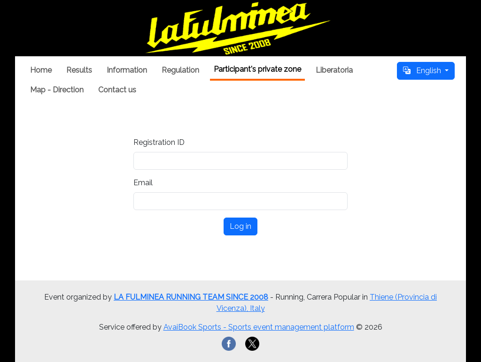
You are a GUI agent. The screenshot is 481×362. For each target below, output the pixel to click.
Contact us (117, 89)
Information (127, 70)
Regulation (180, 70)
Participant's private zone (257, 69)
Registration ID (159, 142)
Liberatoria (334, 70)
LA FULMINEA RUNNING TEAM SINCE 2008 (191, 297)
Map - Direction (57, 89)
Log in (240, 226)
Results (79, 70)
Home (41, 70)
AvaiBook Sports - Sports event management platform (258, 327)
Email (143, 182)
